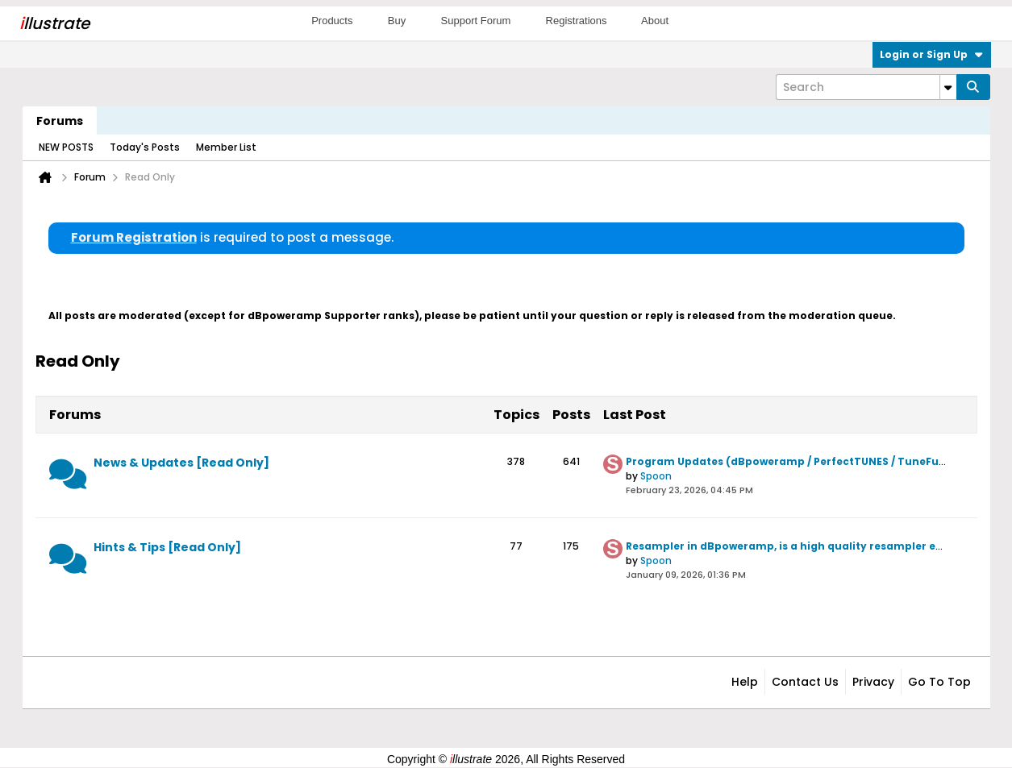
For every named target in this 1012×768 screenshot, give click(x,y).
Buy (397, 21)
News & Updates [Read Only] (181, 463)
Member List (226, 147)
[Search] (866, 87)
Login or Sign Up (932, 54)
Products (331, 21)
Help (744, 682)
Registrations (576, 21)
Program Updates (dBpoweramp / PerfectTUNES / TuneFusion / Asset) (816, 461)
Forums (59, 121)
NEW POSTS (66, 147)
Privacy (873, 682)
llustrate (54, 23)
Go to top (939, 682)
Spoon (656, 476)
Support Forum (476, 21)
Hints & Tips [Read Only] (167, 547)
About (654, 21)
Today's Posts (145, 147)
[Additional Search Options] (948, 87)
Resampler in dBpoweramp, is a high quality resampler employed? (808, 546)
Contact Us (805, 682)
